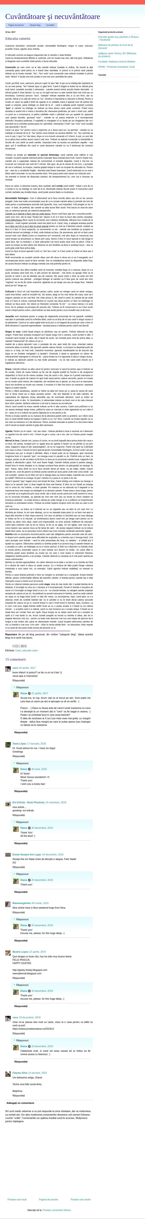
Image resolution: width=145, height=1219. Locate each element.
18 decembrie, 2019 (29, 1017)
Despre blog (35, 25)
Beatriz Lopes (20, 952)
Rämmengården (22, 903)
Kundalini (50, 25)
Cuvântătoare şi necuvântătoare (52, 16)
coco (15, 668)
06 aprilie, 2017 (27, 668)
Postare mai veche (81, 1199)
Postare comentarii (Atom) (57, 1210)
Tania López (19, 743)
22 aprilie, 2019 (37, 952)
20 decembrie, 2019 (42, 828)
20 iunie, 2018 (39, 769)
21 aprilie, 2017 (40, 693)
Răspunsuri (22, 687)
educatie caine (30, 650)
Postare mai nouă (17, 1199)
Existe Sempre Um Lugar (27, 854)
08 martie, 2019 (40, 903)
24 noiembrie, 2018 (56, 802)
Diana (23, 693)
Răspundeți (19, 680)
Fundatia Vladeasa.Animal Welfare (116, 61)
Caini (18, 650)
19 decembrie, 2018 (52, 854)
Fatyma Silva (20, 1073)
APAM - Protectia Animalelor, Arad (116, 67)
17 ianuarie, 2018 (36, 743)
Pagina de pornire (16, 25)
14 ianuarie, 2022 (37, 1073)
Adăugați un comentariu (20, 1103)
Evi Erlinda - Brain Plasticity (29, 802)
